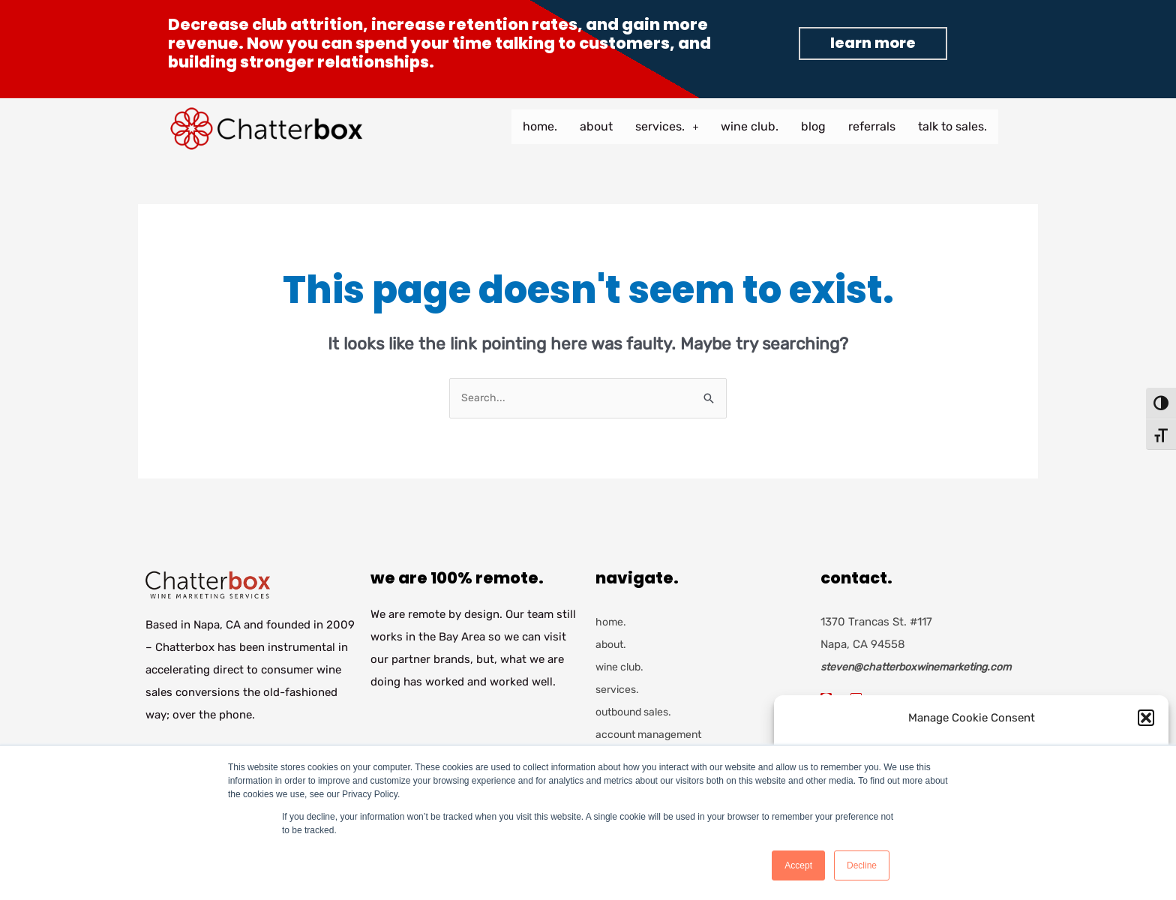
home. (540, 126)
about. (612, 645)
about (596, 126)
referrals (872, 126)
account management (653, 735)
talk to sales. (952, 126)
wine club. (749, 126)
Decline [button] (862, 865)
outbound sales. (638, 713)
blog (813, 126)
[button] (1146, 717)
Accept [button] (798, 865)
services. (666, 126)
